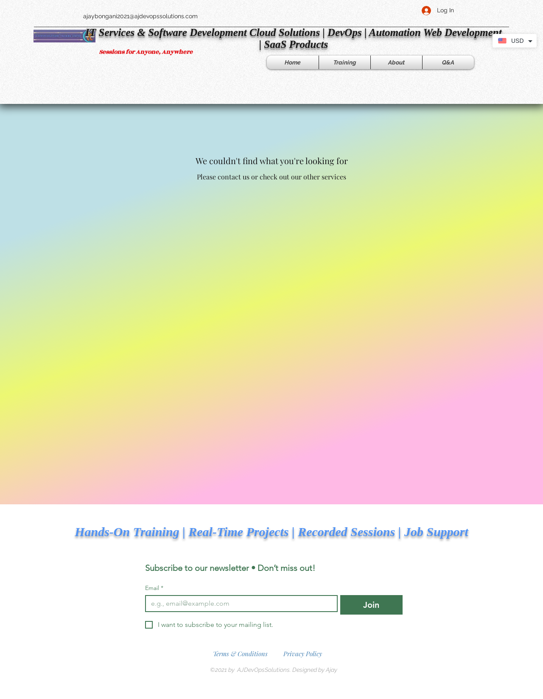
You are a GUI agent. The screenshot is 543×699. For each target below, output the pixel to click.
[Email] (239, 603)
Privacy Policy (302, 653)
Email (154, 588)
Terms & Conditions (240, 653)
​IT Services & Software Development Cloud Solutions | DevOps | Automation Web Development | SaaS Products (293, 38)
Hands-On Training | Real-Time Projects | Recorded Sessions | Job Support (271, 532)
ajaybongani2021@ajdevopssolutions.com (140, 16)
